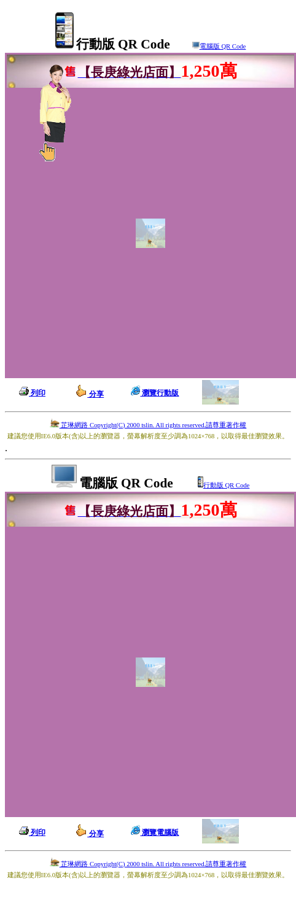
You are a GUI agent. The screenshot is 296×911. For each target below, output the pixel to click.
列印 (32, 393)
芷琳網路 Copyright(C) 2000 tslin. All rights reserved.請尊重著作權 (148, 425)
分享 (89, 394)
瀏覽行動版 (155, 393)
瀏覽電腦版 (155, 832)
